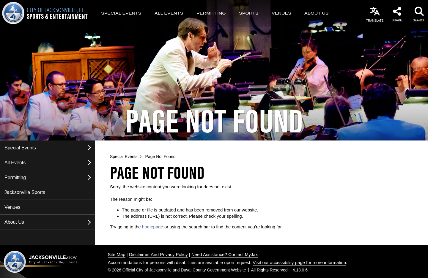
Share (397, 20)
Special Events (121, 13)
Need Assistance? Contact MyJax (224, 254)
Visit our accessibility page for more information (299, 262)
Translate (374, 20)
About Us (316, 13)
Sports (249, 13)
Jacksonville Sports (24, 192)
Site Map (116, 254)
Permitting (211, 13)
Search (419, 20)
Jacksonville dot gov (40, 261)
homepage (152, 226)
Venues (281, 13)
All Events (169, 13)
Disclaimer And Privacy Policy (158, 254)
